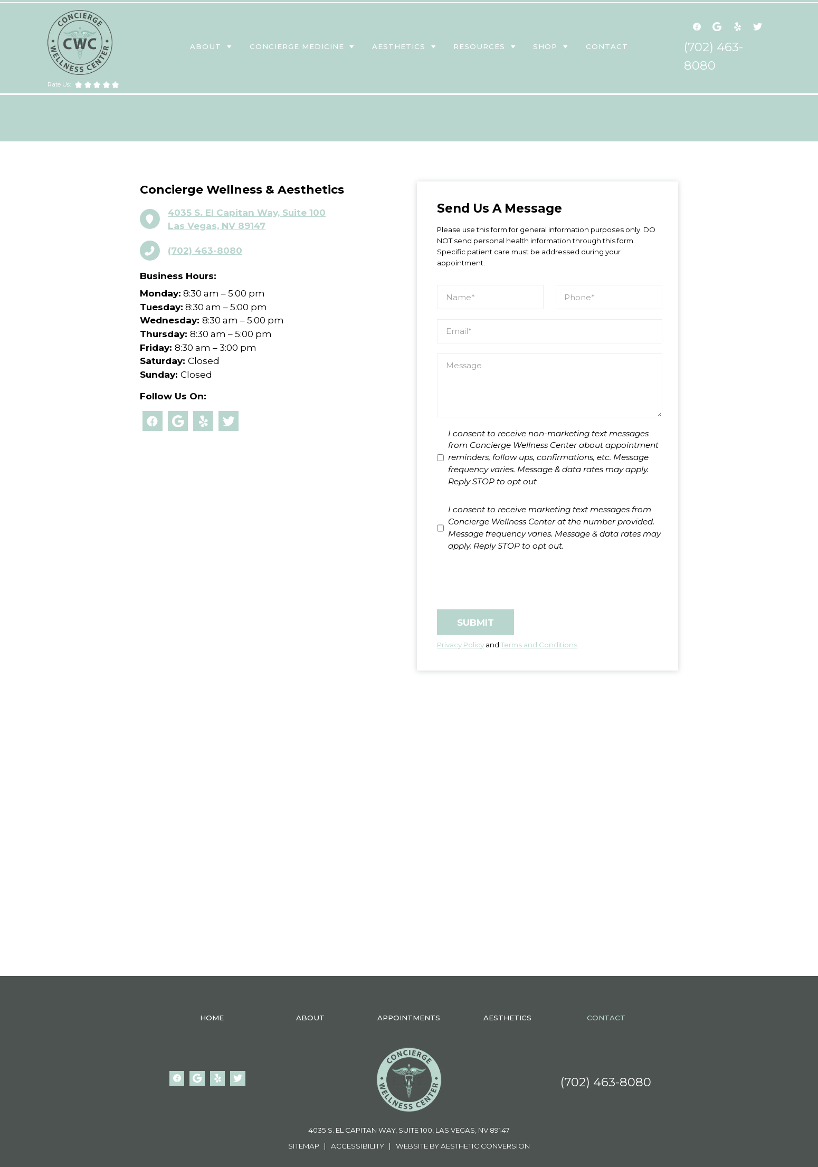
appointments (408, 1017)
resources (479, 46)
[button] (211, 46)
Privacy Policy (460, 644)
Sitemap (305, 1146)
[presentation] (517, 580)
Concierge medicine (297, 46)
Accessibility (357, 1146)
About (205, 46)
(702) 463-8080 (605, 1082)
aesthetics (398, 46)
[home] (79, 42)
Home (212, 1017)
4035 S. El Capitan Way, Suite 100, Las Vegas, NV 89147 (409, 1130)
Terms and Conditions (539, 644)
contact (607, 46)
